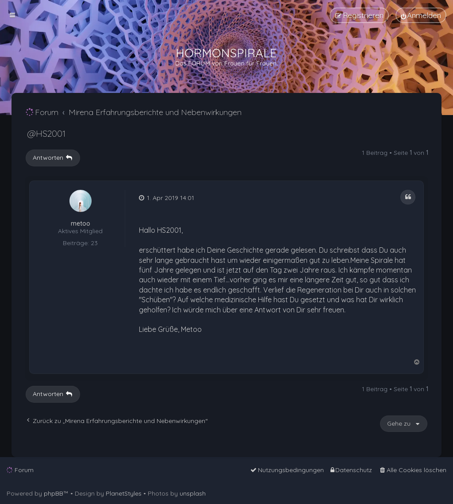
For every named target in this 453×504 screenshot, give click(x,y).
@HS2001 (46, 133)
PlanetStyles (124, 493)
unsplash (193, 493)
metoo (80, 223)
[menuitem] (420, 15)
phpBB (53, 493)
